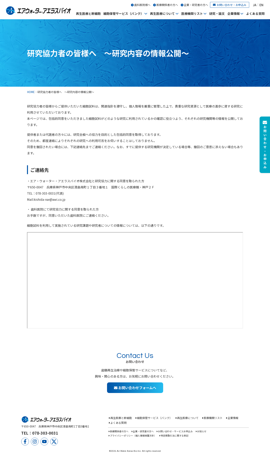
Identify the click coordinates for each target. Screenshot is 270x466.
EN (261, 5)
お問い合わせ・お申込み (229, 5)
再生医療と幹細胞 (88, 13)
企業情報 (233, 13)
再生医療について (162, 13)
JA (254, 5)
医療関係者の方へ (167, 5)
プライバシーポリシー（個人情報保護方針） (133, 435)
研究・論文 (217, 13)
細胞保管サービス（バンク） (123, 13)
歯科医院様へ (142, 5)
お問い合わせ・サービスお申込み (175, 431)
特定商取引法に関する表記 (174, 435)
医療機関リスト (192, 13)
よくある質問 (255, 13)
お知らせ (201, 431)
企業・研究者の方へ (196, 5)
